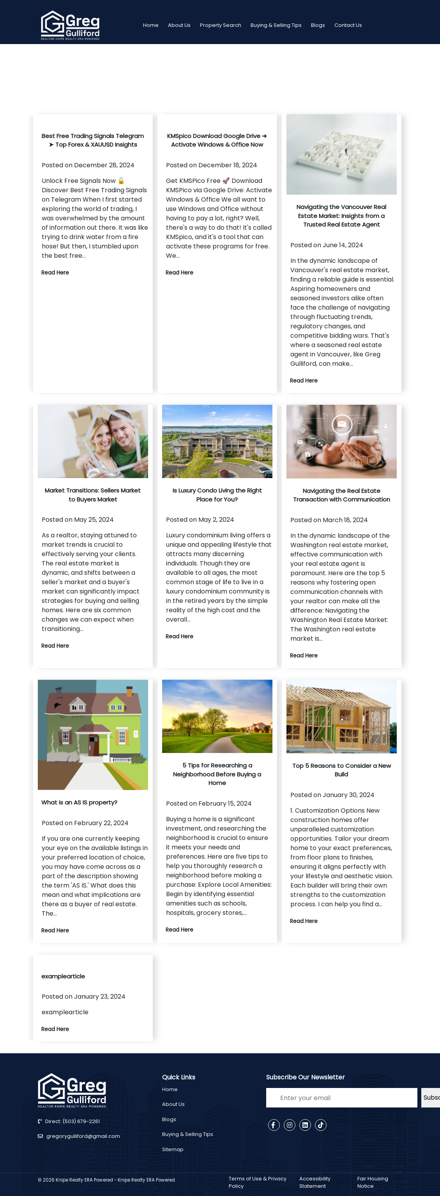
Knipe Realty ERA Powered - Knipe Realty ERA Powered (115, 1180)
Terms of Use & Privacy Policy (257, 1182)
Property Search (220, 25)
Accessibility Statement (314, 1182)
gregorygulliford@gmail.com (83, 1136)
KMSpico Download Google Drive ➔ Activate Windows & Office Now (217, 140)
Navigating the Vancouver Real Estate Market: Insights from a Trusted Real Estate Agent (341, 216)
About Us (179, 25)
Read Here (55, 272)
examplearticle (63, 976)
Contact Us (348, 25)
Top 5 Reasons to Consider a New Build (341, 770)
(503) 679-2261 (80, 1121)
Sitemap (173, 1149)
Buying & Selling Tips (276, 25)
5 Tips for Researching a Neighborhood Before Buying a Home (217, 774)
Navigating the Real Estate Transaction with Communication (341, 495)
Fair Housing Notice (372, 1182)
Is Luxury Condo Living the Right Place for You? (217, 494)
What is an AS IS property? (79, 802)
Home (151, 25)
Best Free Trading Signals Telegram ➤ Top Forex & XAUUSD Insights (93, 140)
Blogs (318, 25)
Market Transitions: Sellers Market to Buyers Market (93, 494)
